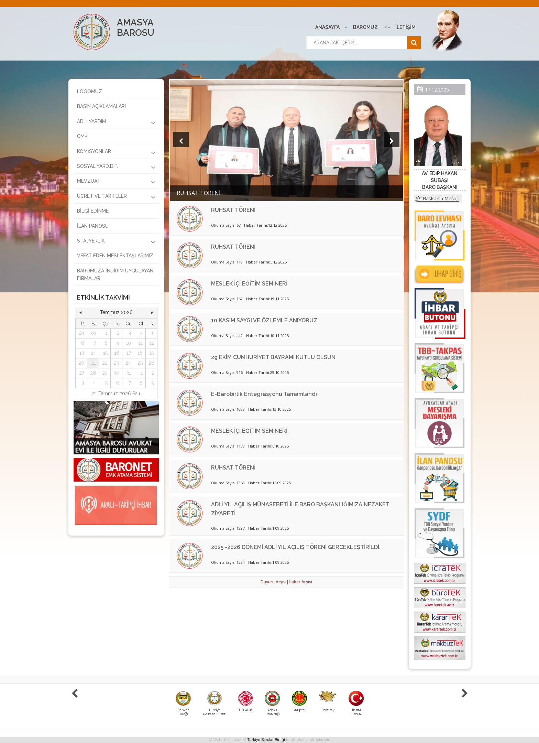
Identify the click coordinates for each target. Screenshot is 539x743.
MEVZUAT (116, 182)
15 (105, 353)
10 (128, 343)
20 (81, 363)
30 (93, 333)
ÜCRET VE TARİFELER (116, 197)
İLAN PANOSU (93, 226)
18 (140, 353)
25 (140, 363)
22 (105, 363)
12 (152, 343)
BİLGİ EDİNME (93, 211)
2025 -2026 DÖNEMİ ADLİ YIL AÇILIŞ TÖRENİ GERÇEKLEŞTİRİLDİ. (296, 547)
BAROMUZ (365, 27)
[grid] (116, 353)
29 (81, 333)
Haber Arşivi (300, 582)
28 (93, 373)
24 (128, 363)
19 (152, 353)
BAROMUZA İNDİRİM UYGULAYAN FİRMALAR (115, 274)
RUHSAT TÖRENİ (233, 210)
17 (128, 353)
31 (128, 373)
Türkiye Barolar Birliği (266, 739)
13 (81, 353)
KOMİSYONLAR (116, 152)
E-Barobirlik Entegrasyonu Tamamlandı (264, 394)
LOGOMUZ (89, 91)
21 (93, 363)
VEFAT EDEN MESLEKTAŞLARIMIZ (115, 255)
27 (81, 373)
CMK (82, 136)
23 (116, 363)
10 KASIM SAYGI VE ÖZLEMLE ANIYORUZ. (265, 320)
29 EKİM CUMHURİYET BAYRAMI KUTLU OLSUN (273, 357)
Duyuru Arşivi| (275, 582)
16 (116, 353)
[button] (80, 312)
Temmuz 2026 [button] (116, 312)
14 (93, 353)
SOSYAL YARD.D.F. (116, 167)
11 (141, 343)
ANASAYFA (327, 27)
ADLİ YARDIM (116, 122)
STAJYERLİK (116, 242)
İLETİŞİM (405, 27)
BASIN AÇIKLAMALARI (101, 106)
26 (151, 363)
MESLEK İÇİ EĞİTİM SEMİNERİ (249, 283)
